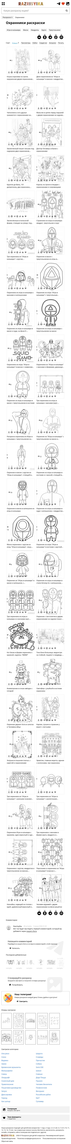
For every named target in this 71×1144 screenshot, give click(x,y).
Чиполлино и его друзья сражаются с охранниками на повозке (19, 115)
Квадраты (35, 30)
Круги (44, 30)
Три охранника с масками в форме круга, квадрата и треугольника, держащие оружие (49, 834)
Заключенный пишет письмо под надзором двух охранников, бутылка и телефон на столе (20, 151)
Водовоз (4, 1060)
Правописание (7, 1084)
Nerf (37, 1098)
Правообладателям (8, 1138)
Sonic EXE (39, 1067)
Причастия (40, 1060)
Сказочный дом (7, 1081)
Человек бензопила (44, 1084)
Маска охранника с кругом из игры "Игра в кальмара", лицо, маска (19, 547)
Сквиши (39, 1074)
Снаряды (39, 1057)
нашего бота (31, 931)
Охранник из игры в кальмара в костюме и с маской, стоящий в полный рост (49, 475)
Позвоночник (41, 1088)
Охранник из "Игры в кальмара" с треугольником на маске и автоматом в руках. (50, 439)
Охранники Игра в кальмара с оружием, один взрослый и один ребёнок (20, 834)
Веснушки (40, 1091)
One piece (5, 1053)
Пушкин (39, 1081)
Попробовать (16, 985)
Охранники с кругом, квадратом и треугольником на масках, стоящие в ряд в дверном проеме (20, 870)
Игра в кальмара (13, 30)
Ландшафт (5, 1077)
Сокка (3, 1057)
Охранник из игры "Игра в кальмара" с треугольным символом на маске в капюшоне (49, 295)
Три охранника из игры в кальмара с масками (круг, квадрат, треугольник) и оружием (50, 403)
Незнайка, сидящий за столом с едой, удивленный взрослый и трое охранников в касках (19, 906)
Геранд (4, 1098)
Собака (39, 1064)
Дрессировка (6, 1094)
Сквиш (4, 1074)
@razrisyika (28, 926)
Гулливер (40, 1101)
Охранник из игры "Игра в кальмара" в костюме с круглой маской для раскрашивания (49, 547)
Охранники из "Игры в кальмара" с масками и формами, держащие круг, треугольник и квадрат (50, 367)
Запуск (4, 1091)
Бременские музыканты (11, 1067)
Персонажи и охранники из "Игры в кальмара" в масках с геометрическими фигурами (50, 870)
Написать (14, 948)
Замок (3, 1064)
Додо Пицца (41, 1077)
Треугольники (54, 30)
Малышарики (6, 1071)
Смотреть (22, 1001)
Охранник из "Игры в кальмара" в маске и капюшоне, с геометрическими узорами (20, 583)
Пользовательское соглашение (54, 1138)
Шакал (38, 1071)
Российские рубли (43, 1094)
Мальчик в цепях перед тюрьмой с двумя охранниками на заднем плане (50, 115)
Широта (39, 1053)
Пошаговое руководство (11, 1088)
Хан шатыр (5, 1101)
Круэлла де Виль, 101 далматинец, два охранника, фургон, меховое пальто (18, 187)
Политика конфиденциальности (29, 1138)
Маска (25, 30)
